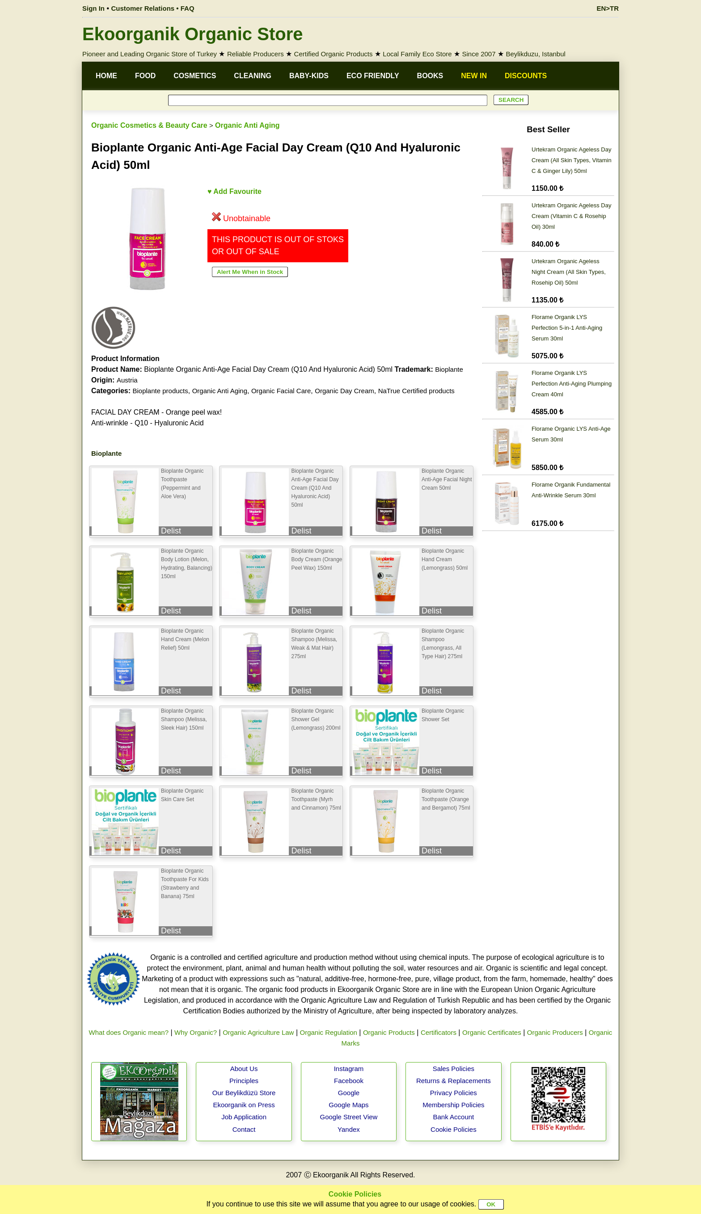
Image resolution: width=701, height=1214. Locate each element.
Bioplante (449, 369)
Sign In (93, 8)
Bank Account (453, 1117)
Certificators (438, 1032)
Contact (244, 1129)
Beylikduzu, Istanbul (535, 54)
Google (348, 1092)
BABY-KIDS (309, 76)
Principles (243, 1080)
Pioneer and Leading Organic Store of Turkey (149, 54)
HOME (106, 76)
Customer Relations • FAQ (152, 8)
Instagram (349, 1068)
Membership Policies (453, 1105)
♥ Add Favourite (234, 191)
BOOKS (430, 76)
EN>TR (607, 8)
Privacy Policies (453, 1092)
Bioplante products (160, 391)
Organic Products (389, 1032)
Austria (127, 380)
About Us (244, 1068)
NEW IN (474, 76)
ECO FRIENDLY (372, 76)
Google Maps (348, 1105)
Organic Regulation (328, 1032)
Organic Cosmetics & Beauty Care (149, 125)
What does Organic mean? (129, 1032)
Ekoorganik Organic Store (192, 34)
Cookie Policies (454, 1129)
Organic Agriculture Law (258, 1032)
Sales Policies (453, 1068)
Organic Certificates (491, 1032)
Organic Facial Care (281, 391)
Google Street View (348, 1117)
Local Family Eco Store (417, 54)
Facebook (348, 1080)
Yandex (349, 1129)
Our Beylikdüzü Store (244, 1092)
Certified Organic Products (333, 54)
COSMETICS (194, 76)
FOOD (145, 76)
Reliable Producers (255, 54)
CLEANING (252, 76)
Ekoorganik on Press (243, 1105)
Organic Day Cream (344, 391)
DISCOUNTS (526, 76)
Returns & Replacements (453, 1080)
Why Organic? (195, 1032)
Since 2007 (478, 54)
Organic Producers (555, 1032)
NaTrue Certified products (416, 391)
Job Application (243, 1117)
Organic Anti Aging (247, 125)
